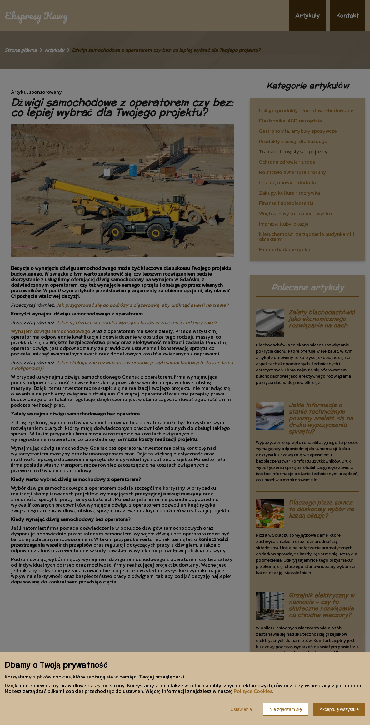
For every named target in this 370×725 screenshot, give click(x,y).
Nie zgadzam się (285, 709)
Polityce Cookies (253, 691)
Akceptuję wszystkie (339, 709)
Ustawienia (241, 709)
